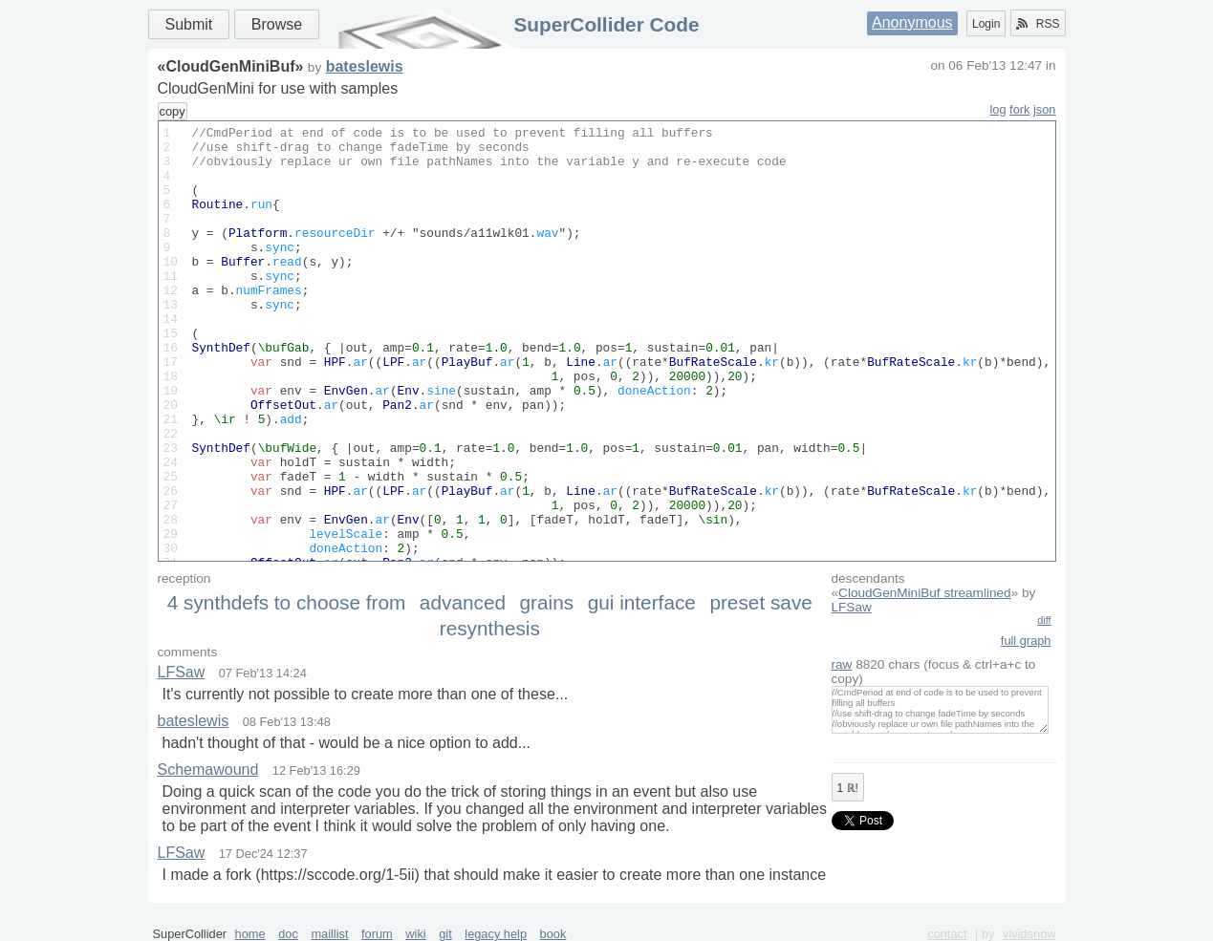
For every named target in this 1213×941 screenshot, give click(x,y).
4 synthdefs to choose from (286, 602)
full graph (1026, 640)
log (997, 109)
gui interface (642, 602)
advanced (463, 602)
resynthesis (490, 628)
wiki (415, 934)
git (445, 934)
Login (986, 24)
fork (1019, 109)
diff (1044, 620)
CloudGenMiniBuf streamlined (924, 593)
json (1044, 109)
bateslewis (364, 66)
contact (946, 934)
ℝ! (847, 788)
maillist (329, 934)
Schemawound (208, 769)
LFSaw (852, 607)
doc (288, 934)
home (250, 934)
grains (547, 602)
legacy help (496, 934)
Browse (276, 24)
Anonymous (912, 22)
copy (172, 111)
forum (377, 934)
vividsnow (1029, 934)
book (553, 934)
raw (842, 664)
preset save (760, 602)
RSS (1038, 24)
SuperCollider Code (606, 24)
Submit (189, 24)
